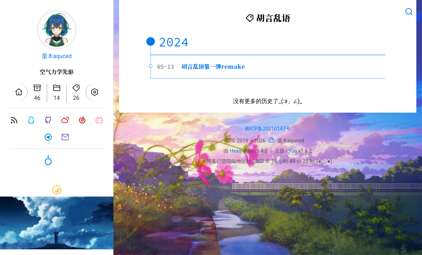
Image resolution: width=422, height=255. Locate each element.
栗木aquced (57, 56)
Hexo (235, 151)
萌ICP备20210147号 (268, 129)
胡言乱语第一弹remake (213, 66)
